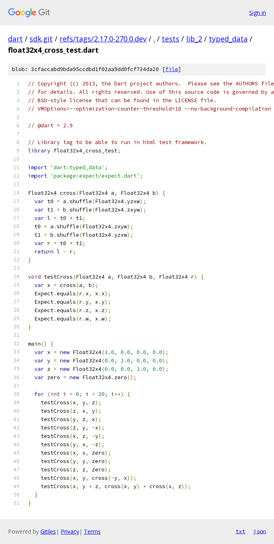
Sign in (257, 12)
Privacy (70, 531)
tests (170, 39)
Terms (92, 531)
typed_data (228, 39)
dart (15, 39)
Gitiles (48, 531)
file (171, 69)
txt (240, 531)
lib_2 (194, 39)
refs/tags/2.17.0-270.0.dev (103, 39)
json (259, 531)
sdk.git (41, 39)
